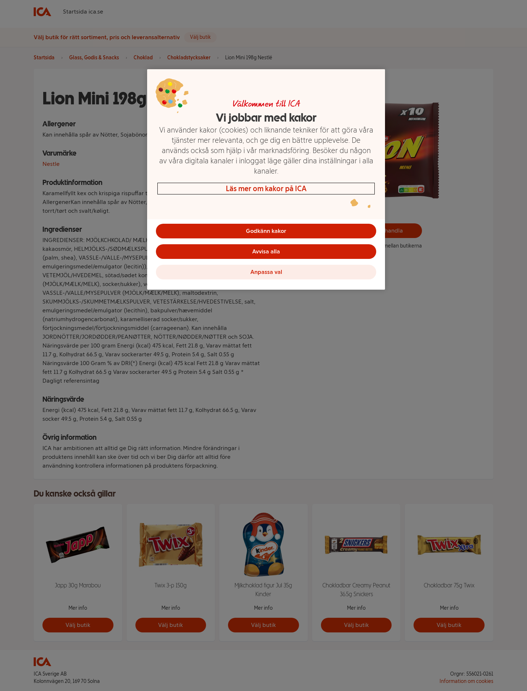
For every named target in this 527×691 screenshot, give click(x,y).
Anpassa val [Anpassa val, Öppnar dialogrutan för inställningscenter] (266, 271)
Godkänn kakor (266, 230)
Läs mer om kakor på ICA (266, 188)
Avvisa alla (266, 251)
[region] (266, 179)
